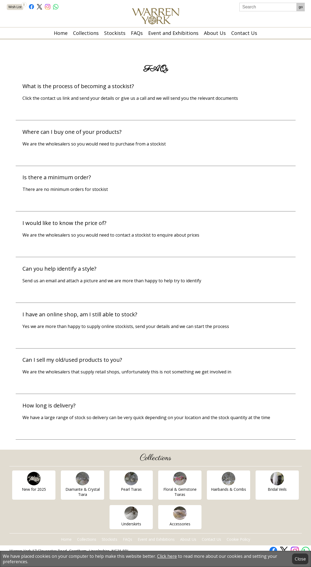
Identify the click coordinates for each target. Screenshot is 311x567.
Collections (86, 33)
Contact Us (244, 33)
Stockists (114, 33)
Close (300, 559)
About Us (215, 33)
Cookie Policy (238, 539)
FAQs (137, 33)
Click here (167, 556)
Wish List (15, 6)
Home (61, 33)
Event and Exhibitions (173, 33)
